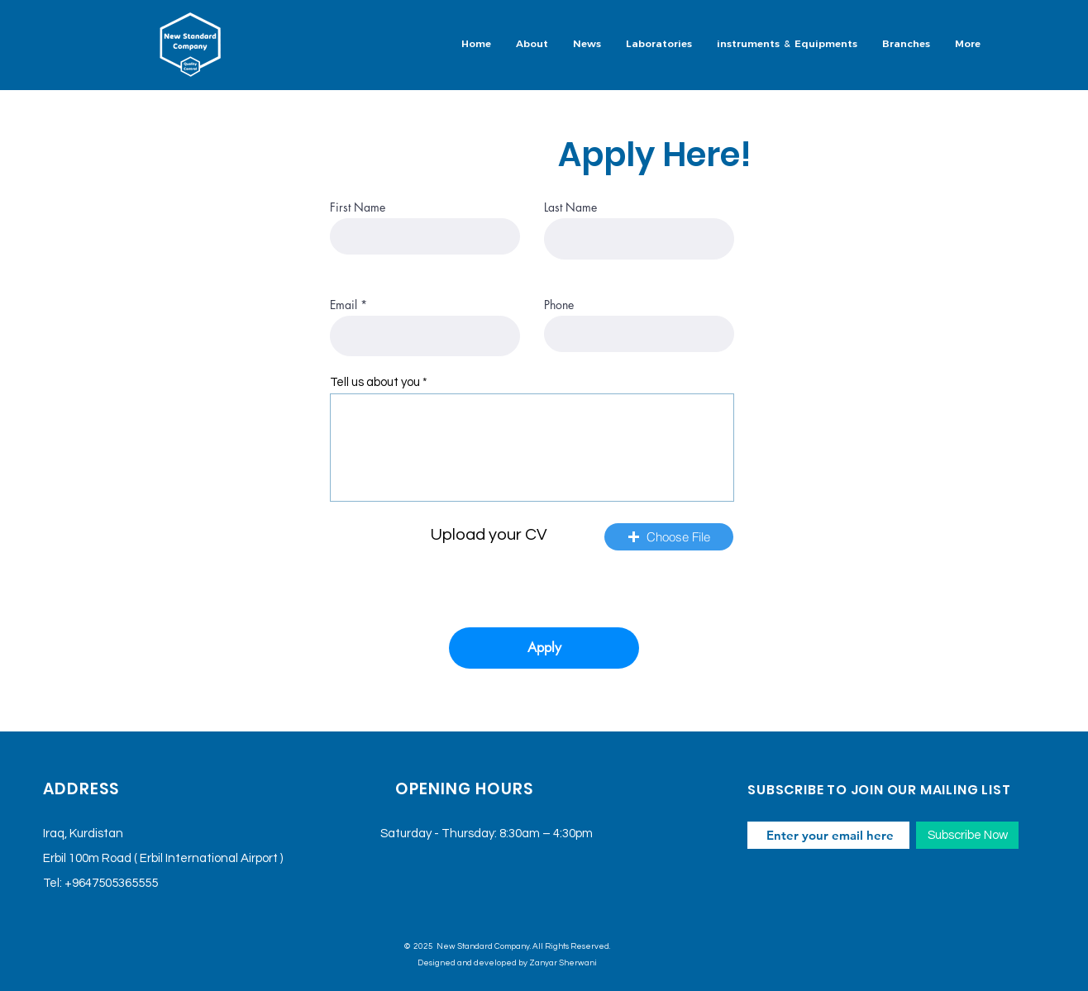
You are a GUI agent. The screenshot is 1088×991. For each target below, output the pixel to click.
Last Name (570, 207)
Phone (559, 305)
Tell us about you (375, 382)
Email (343, 305)
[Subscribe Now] (967, 835)
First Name (357, 207)
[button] (658, 44)
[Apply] (544, 648)
